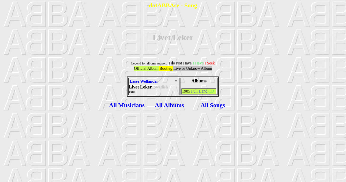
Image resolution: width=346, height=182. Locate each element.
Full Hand (199, 91)
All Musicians (127, 105)
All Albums (169, 105)
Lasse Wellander (144, 81)
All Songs (213, 105)
